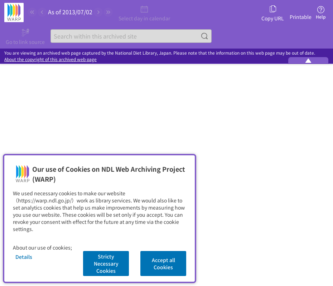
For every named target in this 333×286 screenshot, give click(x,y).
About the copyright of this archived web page (50, 59)
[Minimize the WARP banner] (308, 60)
